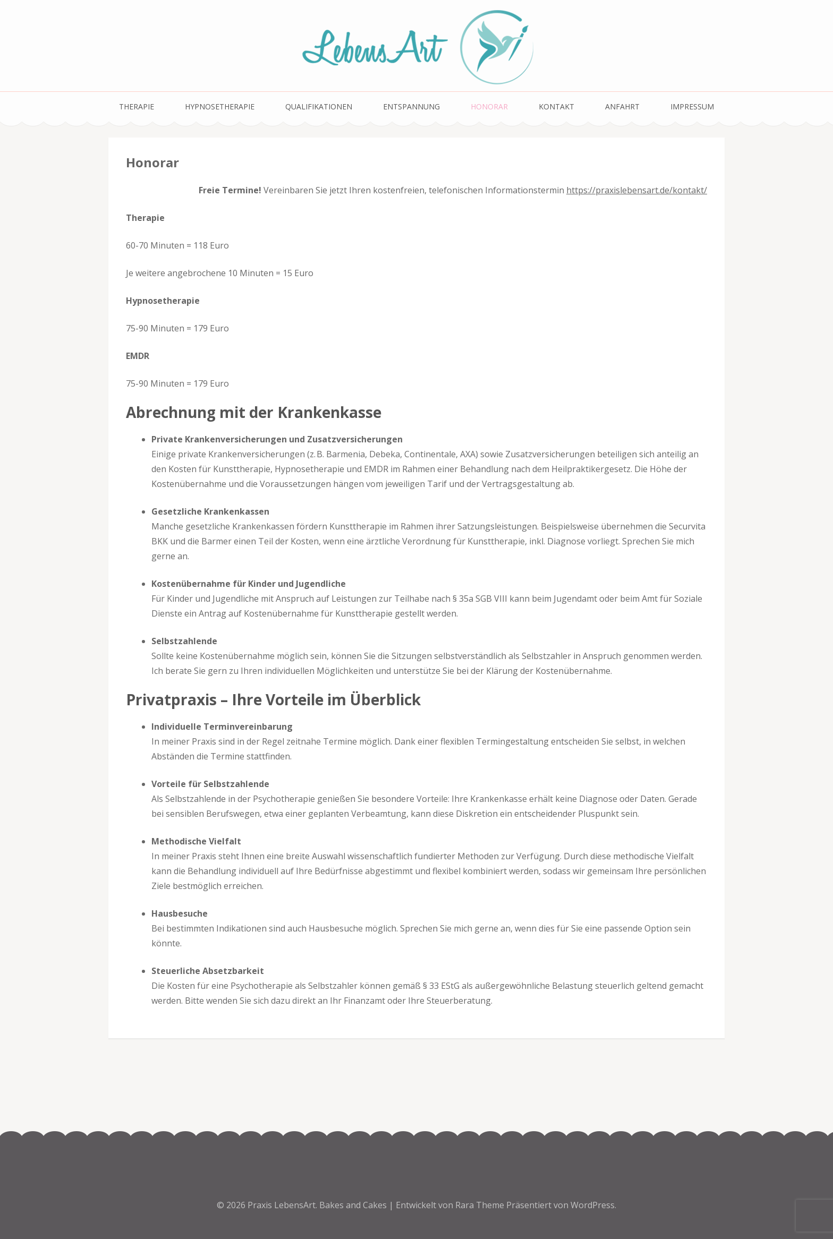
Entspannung (411, 106)
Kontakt (556, 106)
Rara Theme (480, 1205)
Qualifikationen (318, 106)
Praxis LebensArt (282, 1205)
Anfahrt (622, 106)
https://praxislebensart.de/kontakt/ (636, 190)
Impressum (692, 106)
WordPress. (593, 1205)
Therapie (136, 106)
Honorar (489, 106)
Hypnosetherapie (219, 106)
